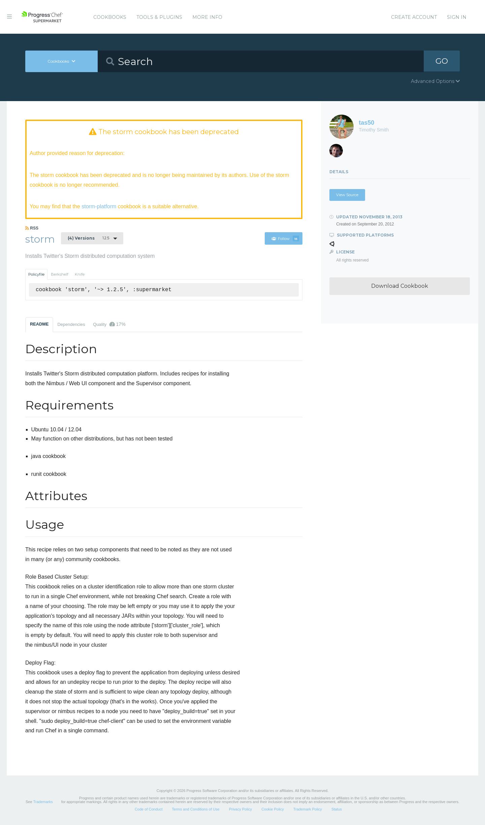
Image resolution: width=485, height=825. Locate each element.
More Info (207, 17)
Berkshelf (59, 274)
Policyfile (36, 274)
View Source (347, 194)
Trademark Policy (307, 809)
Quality (109, 324)
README (39, 324)
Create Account (414, 17)
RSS (31, 228)
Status (336, 809)
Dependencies (71, 324)
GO (441, 61)
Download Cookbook (399, 286)
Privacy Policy (240, 809)
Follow (285, 239)
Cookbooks (109, 17)
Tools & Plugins (159, 17)
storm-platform (99, 206)
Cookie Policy (272, 809)
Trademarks (43, 802)
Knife (80, 274)
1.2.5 (88, 238)
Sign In (456, 17)
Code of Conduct (149, 809)
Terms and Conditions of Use (195, 809)
